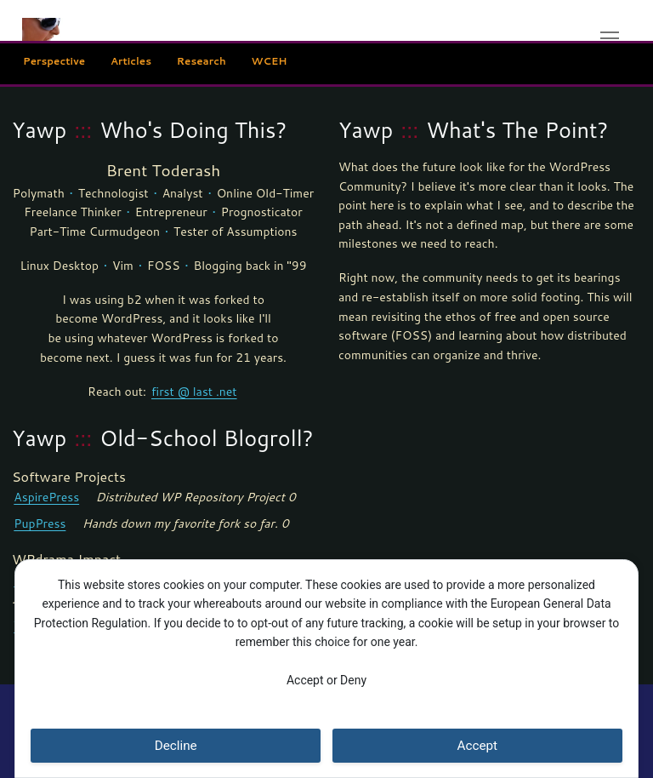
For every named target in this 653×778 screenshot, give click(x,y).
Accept (477, 745)
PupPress (39, 523)
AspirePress (46, 497)
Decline (176, 745)
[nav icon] (609, 38)
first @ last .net (194, 391)
